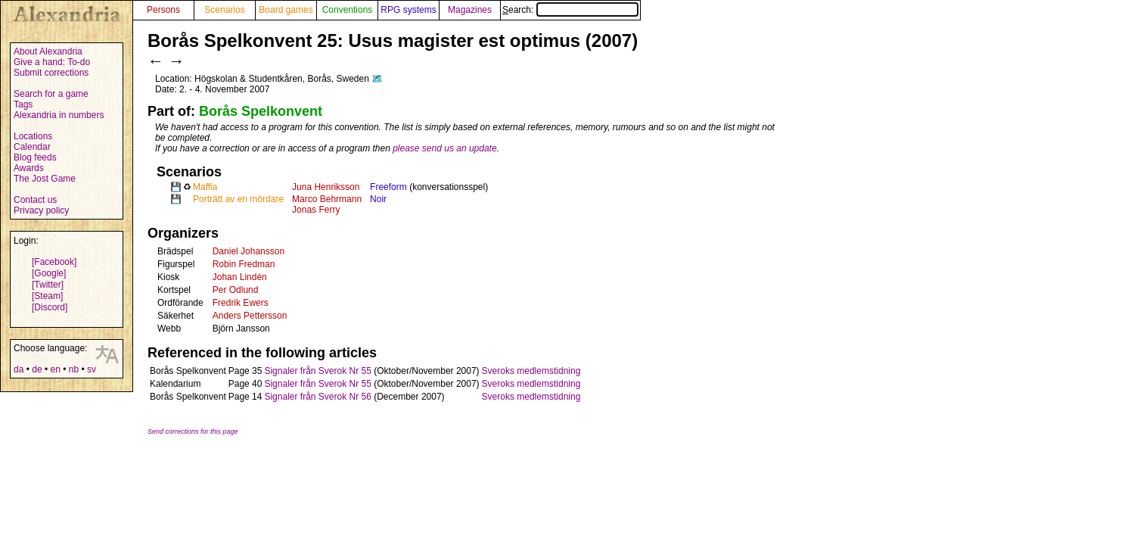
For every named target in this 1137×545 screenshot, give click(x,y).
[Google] (49, 273)
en (55, 369)
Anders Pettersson (250, 315)
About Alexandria (48, 51)
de (37, 369)
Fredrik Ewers (241, 302)
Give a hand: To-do (52, 62)
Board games (285, 10)
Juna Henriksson (325, 187)
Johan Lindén (240, 277)
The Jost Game (45, 178)
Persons (163, 10)
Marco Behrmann (327, 199)
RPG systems (408, 10)
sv (91, 369)
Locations (33, 136)
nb (74, 369)
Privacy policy (41, 210)
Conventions (347, 10)
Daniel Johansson (248, 251)
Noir (378, 199)
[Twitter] (48, 284)
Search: (570, 10)
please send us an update (444, 148)
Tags (23, 104)
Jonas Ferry (316, 209)
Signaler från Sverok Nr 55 (317, 371)
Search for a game (51, 94)
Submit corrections (51, 72)
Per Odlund (236, 290)
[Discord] (49, 307)
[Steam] (47, 296)
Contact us (35, 200)
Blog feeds (35, 157)
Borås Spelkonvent (260, 111)
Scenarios (224, 10)
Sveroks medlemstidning (531, 371)
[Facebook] (54, 262)
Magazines (470, 10)
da (18, 369)
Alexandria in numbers (59, 115)
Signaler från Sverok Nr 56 (317, 396)
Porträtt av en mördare (238, 199)
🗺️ (377, 78)
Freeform (388, 187)
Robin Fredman (244, 264)
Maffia (205, 187)
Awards (29, 168)
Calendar (32, 147)
